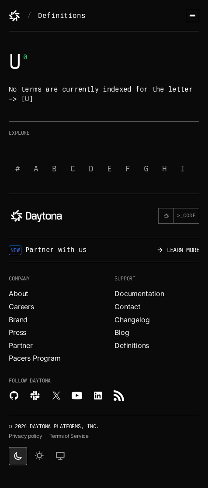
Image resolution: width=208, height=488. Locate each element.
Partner (21, 345)
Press (17, 332)
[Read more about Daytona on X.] (56, 395)
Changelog (132, 319)
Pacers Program (35, 358)
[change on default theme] (60, 456)
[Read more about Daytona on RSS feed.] (119, 395)
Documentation (139, 293)
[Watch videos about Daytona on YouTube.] (77, 395)
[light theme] (39, 456)
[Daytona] (14, 15)
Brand (18, 319)
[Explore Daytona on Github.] (14, 395)
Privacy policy (25, 436)
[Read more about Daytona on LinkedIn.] (98, 395)
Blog (121, 332)
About (18, 293)
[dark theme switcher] (18, 456)
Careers (21, 306)
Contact (127, 306)
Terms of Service (69, 436)
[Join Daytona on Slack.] (35, 395)
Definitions (61, 15)
